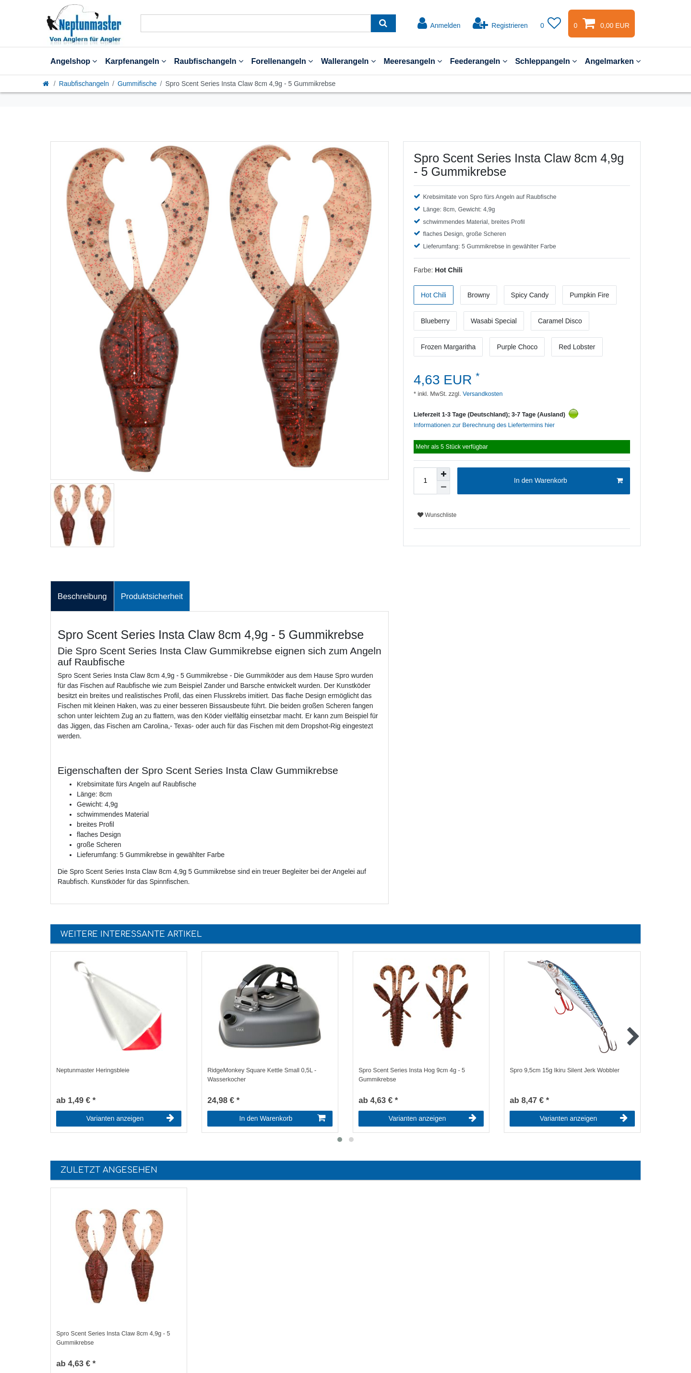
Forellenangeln (282, 61)
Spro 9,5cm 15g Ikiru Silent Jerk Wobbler (565, 1070)
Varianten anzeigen (130, 1118)
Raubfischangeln (208, 61)
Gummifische (137, 83)
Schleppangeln (546, 61)
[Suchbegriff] (256, 23)
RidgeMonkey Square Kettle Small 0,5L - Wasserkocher (261, 1075)
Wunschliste (436, 515)
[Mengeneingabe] (425, 480)
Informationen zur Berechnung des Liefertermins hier (484, 425)
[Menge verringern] (443, 487)
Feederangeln (478, 61)
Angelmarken (613, 61)
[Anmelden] (439, 23)
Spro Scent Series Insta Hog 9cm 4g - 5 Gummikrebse (411, 1075)
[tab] (82, 596)
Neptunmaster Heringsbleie (93, 1070)
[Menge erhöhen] (443, 474)
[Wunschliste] (551, 23)
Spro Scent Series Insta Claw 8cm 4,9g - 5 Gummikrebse (113, 1338)
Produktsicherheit (152, 596)
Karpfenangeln (135, 61)
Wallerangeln (348, 61)
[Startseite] (46, 83)
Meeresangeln (412, 61)
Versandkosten (482, 394)
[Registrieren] (500, 23)
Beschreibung (82, 596)
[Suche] (383, 23)
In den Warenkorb (568, 481)
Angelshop (73, 61)
